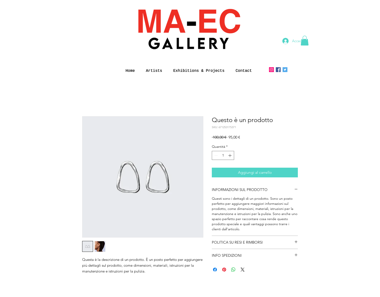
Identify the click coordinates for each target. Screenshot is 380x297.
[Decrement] (216, 155)
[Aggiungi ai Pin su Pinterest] (224, 269)
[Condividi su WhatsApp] (233, 269)
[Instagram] (271, 69)
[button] (305, 41)
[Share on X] (242, 269)
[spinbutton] (223, 155)
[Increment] (230, 155)
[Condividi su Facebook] (215, 269)
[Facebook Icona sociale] (278, 69)
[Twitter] (285, 69)
